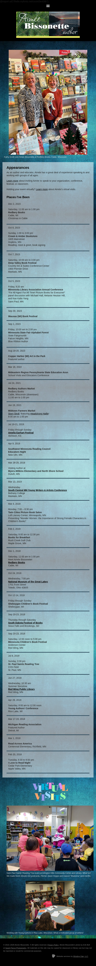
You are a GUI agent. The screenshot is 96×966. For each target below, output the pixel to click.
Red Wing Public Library (21, 689)
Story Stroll (13, 413)
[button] (48, 5)
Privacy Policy (53, 945)
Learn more (12, 180)
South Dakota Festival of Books (25, 622)
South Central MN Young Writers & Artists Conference (37, 490)
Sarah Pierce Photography (15, 948)
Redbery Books (16, 562)
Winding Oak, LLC (80, 956)
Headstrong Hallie (39, 413)
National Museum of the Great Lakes (28, 581)
